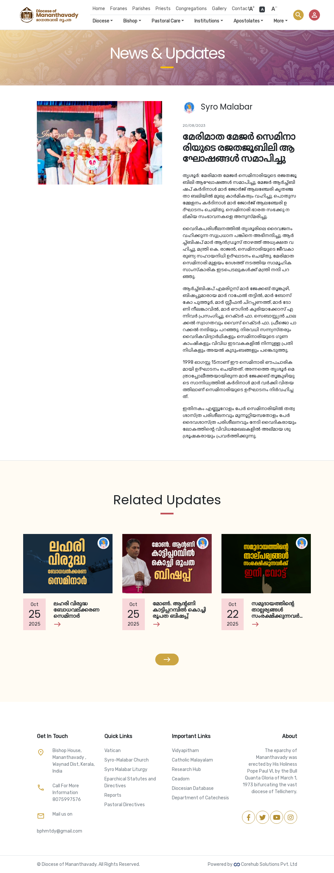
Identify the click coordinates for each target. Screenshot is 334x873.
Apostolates (247, 21)
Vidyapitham (185, 750)
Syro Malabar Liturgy (125, 769)
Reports (112, 795)
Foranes (118, 8)
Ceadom (181, 779)
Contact (241, 8)
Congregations (191, 8)
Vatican (112, 750)
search (298, 15)
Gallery (219, 8)
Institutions (206, 21)
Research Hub (186, 769)
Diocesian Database (193, 788)
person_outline (314, 15)
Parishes (141, 8)
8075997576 (67, 799)
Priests (163, 8)
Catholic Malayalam (192, 760)
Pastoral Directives (124, 804)
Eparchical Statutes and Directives (130, 782)
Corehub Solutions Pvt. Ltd (265, 864)
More (279, 21)
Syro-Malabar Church (126, 760)
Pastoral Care (166, 21)
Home (99, 8)
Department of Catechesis (200, 798)
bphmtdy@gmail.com (59, 831)
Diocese (101, 21)
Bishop (130, 21)
